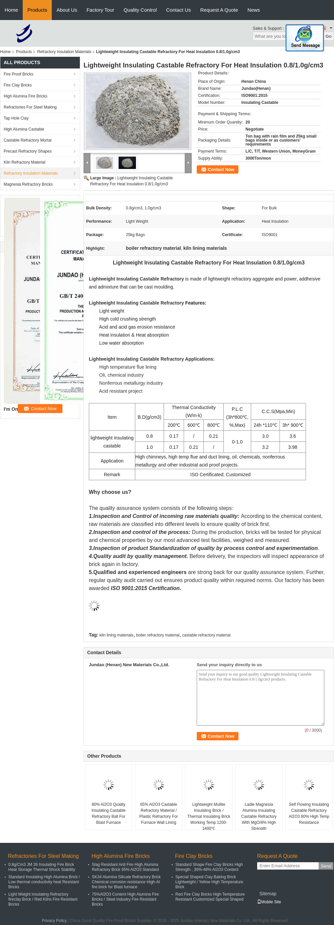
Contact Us (178, 10)
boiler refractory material (157, 635)
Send (326, 866)
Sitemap (267, 893)
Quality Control (140, 10)
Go (328, 36)
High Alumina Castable (24, 129)
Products (37, 10)
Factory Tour (100, 10)
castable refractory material (206, 635)
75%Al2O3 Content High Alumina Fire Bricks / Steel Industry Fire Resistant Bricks (125, 899)
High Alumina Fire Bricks (25, 96)
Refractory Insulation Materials (64, 51)
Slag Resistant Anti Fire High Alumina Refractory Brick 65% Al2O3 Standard (125, 867)
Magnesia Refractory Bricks (28, 184)
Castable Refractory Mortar (28, 140)
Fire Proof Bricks (18, 74)
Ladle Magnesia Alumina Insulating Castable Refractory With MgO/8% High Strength (259, 816)
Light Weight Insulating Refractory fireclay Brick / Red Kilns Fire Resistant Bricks (42, 899)
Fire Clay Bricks (18, 85)
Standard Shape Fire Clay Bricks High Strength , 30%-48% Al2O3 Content (209, 867)
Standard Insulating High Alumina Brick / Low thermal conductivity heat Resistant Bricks (44, 882)
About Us (66, 10)
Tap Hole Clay (16, 118)
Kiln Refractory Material (24, 162)
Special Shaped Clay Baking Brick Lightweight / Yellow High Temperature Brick (209, 882)
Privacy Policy (54, 920)
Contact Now (221, 169)
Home (11, 10)
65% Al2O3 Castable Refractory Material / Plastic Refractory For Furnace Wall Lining (158, 813)
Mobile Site (269, 902)
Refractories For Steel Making (30, 107)
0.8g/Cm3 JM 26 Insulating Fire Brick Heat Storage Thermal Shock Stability (41, 867)
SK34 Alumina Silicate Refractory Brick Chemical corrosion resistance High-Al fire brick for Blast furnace (126, 882)
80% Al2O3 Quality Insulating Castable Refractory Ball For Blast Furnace (109, 813)
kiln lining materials (116, 635)
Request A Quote (219, 10)
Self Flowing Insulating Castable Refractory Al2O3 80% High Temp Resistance (309, 813)
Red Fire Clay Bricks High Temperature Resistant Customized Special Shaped (210, 897)
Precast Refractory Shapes (27, 151)
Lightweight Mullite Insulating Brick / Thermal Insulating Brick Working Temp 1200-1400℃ (208, 816)
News (253, 10)
